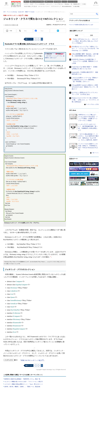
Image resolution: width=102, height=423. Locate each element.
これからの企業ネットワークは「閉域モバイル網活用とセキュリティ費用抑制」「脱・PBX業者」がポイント (85, 79)
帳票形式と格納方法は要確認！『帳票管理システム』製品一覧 (22, 379)
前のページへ (29, 39)
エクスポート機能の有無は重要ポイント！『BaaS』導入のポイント (23, 384)
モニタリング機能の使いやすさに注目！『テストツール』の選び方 (23, 381)
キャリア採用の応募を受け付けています (81, 24)
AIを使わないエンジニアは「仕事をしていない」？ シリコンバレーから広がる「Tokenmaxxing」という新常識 (85, 48)
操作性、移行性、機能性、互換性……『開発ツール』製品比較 (22, 386)
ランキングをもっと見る (92, 104)
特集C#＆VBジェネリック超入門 (32, 360)
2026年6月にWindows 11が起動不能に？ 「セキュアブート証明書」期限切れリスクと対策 (85, 61)
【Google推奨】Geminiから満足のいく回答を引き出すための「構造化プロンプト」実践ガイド (85, 87)
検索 (97, 14)
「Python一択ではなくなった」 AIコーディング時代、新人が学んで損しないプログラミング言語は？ (85, 41)
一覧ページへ (95, 152)
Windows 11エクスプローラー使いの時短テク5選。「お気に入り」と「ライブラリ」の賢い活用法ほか (85, 100)
